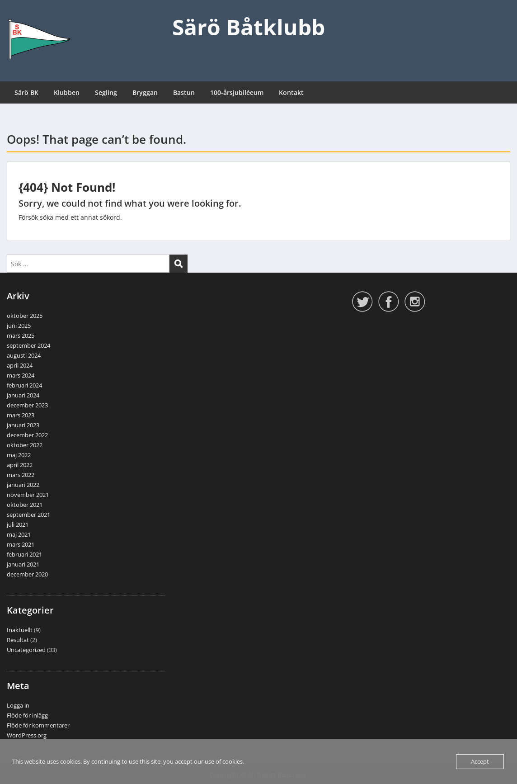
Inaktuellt (20, 630)
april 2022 (20, 465)
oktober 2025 (24, 316)
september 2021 (28, 514)
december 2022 (27, 435)
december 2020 (27, 574)
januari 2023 (23, 425)
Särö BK (26, 92)
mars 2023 (20, 415)
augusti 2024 (24, 355)
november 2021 (28, 495)
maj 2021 (19, 534)
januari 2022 (23, 485)
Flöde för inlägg (27, 715)
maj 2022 (19, 455)
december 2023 (27, 405)
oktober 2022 (24, 445)
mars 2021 (20, 544)
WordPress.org (27, 735)
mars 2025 (20, 335)
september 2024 (28, 345)
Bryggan (145, 92)
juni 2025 (19, 325)
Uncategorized (26, 650)
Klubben (67, 92)
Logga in (18, 705)
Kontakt (291, 92)
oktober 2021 (24, 505)
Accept (480, 761)
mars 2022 (20, 475)
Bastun (184, 92)
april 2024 (20, 365)
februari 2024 (24, 385)
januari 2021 (23, 564)
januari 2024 (23, 395)
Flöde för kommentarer (38, 725)
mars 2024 (20, 375)
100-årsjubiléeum (236, 92)
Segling (106, 92)
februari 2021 (24, 554)
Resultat (18, 640)
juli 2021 (17, 524)
